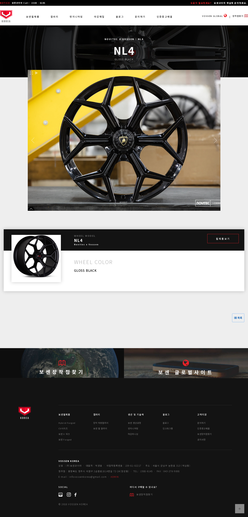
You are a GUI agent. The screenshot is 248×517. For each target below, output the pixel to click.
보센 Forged (65, 439)
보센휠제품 (32, 16)
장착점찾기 (240, 15)
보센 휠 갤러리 (100, 428)
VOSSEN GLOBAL (214, 15)
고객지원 (202, 414)
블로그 (120, 16)
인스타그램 (168, 428)
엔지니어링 (76, 16)
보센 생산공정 (134, 422)
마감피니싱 (133, 433)
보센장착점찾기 (62, 371)
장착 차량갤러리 (100, 422)
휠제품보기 (223, 238)
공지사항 (201, 439)
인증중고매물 (165, 16)
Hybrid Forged (66, 422)
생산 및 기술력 (136, 414)
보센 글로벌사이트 (186, 372)
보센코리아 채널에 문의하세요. (230, 2)
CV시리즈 (63, 428)
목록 (238, 318)
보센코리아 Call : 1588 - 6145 (28, 2)
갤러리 (54, 16)
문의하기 (140, 16)
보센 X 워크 (64, 433)
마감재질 (99, 16)
